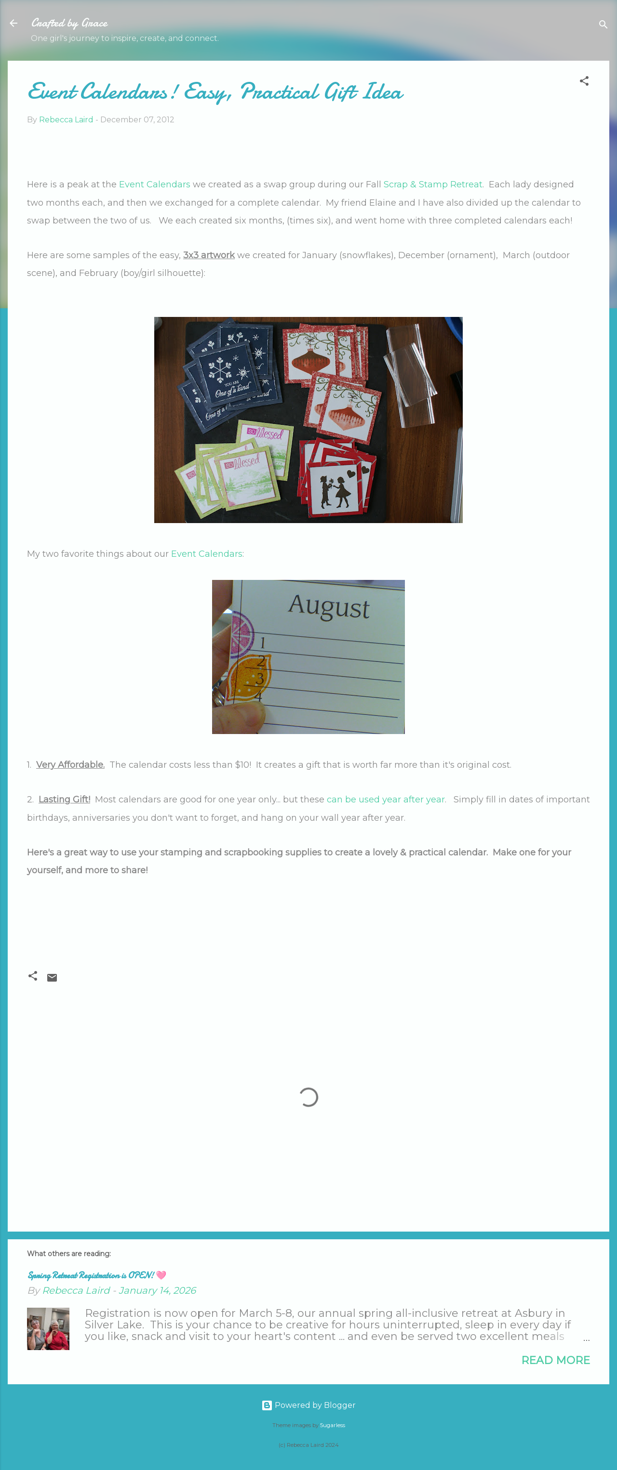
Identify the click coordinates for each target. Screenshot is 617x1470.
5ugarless (332, 1425)
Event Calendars (154, 184)
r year (432, 799)
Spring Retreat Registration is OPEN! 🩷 (96, 1276)
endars (227, 554)
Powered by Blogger (308, 1405)
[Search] (603, 26)
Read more (555, 1360)
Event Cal (192, 554)
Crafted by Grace (69, 23)
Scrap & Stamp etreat (433, 184)
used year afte (389, 799)
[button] (584, 82)
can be (343, 799)
